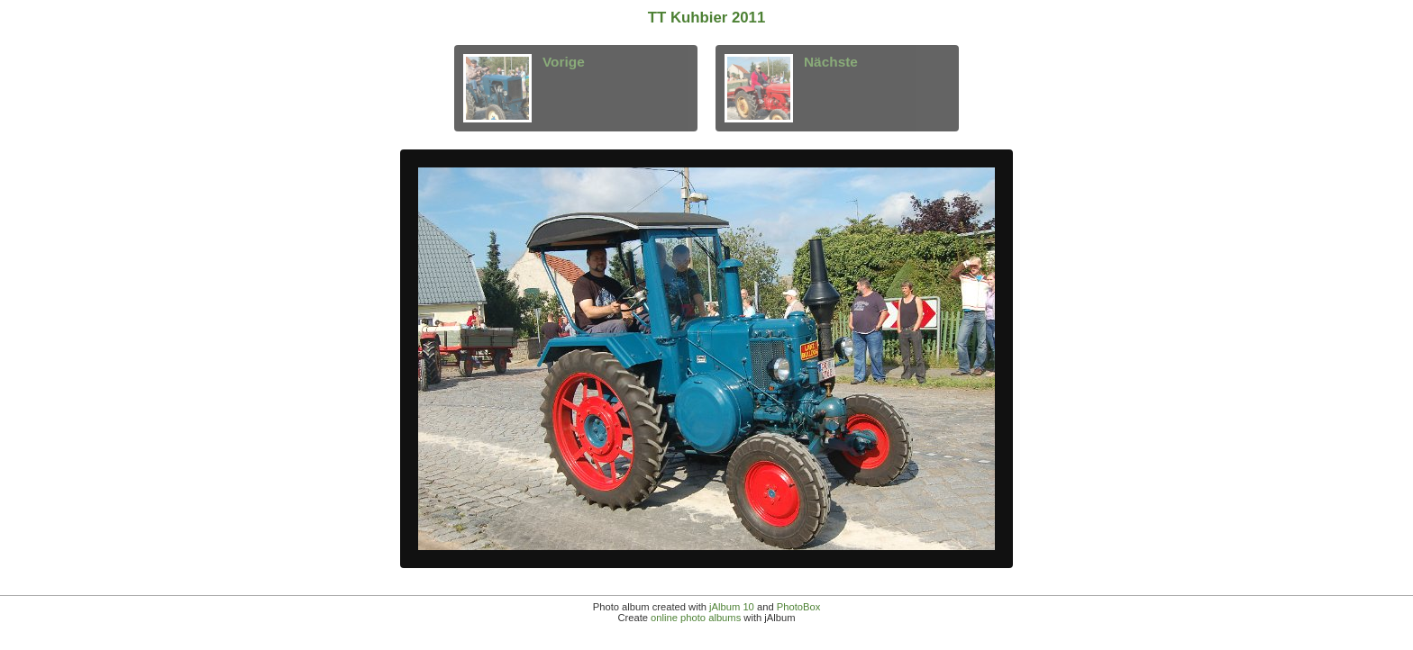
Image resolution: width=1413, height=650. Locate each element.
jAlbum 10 (731, 606)
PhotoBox (799, 606)
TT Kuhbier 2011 (707, 17)
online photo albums (696, 617)
